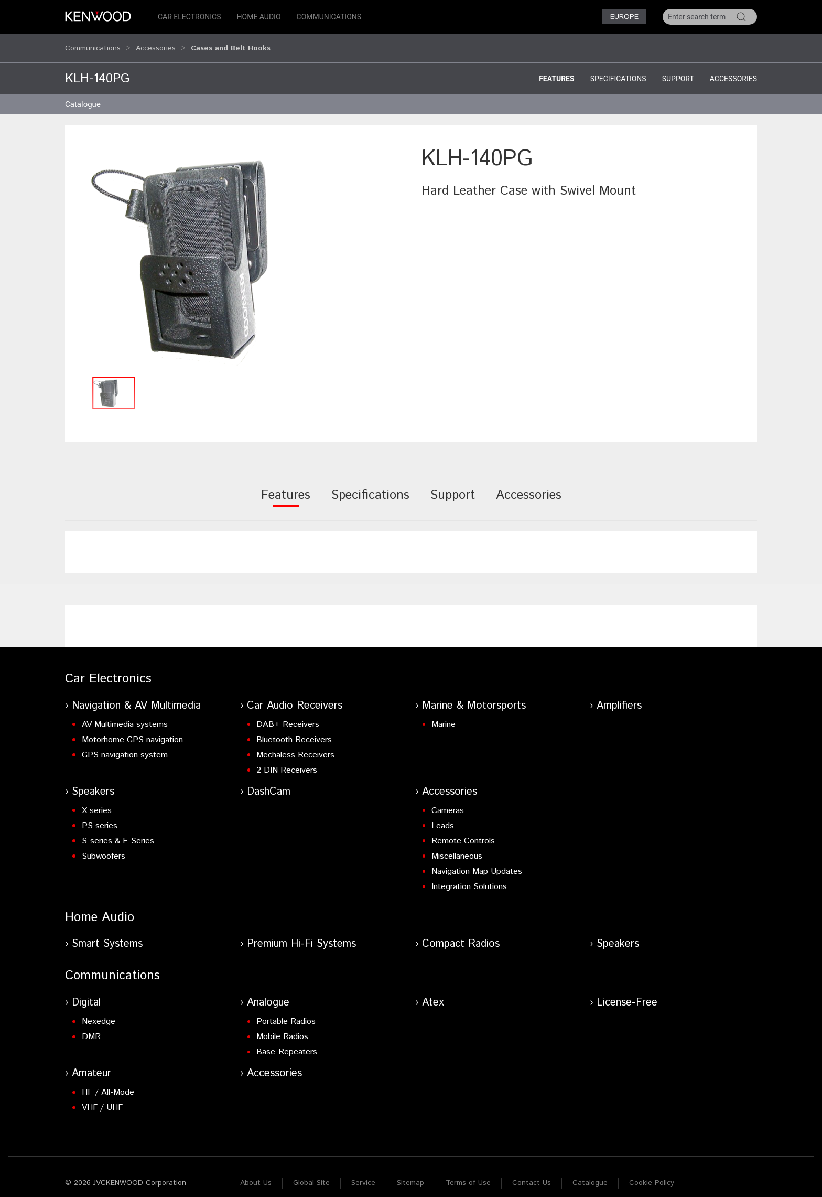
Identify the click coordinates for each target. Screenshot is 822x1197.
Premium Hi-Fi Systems (301, 934)
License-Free (627, 992)
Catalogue (590, 1173)
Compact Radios (461, 934)
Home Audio (259, 17)
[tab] (286, 492)
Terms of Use (468, 1173)
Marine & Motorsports (474, 695)
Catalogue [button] (83, 94)
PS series (99, 816)
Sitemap (410, 1173)
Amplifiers (619, 695)
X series (97, 801)
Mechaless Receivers (295, 745)
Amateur (91, 1063)
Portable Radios (286, 1012)
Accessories (156, 43)
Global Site (311, 1173)
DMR (91, 1027)
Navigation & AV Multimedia (136, 695)
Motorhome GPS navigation (132, 730)
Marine (443, 715)
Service (363, 1173)
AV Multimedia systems (125, 715)
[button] (238, 247)
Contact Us (531, 1173)
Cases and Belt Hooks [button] (231, 43)
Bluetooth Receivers (294, 730)
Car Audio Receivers (294, 695)
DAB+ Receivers (287, 715)
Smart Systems (107, 934)
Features (557, 69)
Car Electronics (189, 17)
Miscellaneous (456, 846)
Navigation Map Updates (476, 862)
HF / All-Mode (108, 1082)
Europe (624, 17)
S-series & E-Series (118, 831)
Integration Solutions (469, 877)
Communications (329, 17)
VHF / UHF (102, 1098)
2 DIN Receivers (286, 760)
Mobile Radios (282, 1027)
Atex (433, 992)
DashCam (268, 781)
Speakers (93, 781)
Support (678, 69)
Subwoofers (103, 846)
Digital (86, 992)
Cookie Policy (651, 1173)
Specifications (618, 69)
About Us (256, 1173)
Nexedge (98, 1012)
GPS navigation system (125, 745)
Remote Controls (463, 831)
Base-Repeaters (286, 1042)
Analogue (268, 992)
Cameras (447, 801)
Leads (442, 816)
